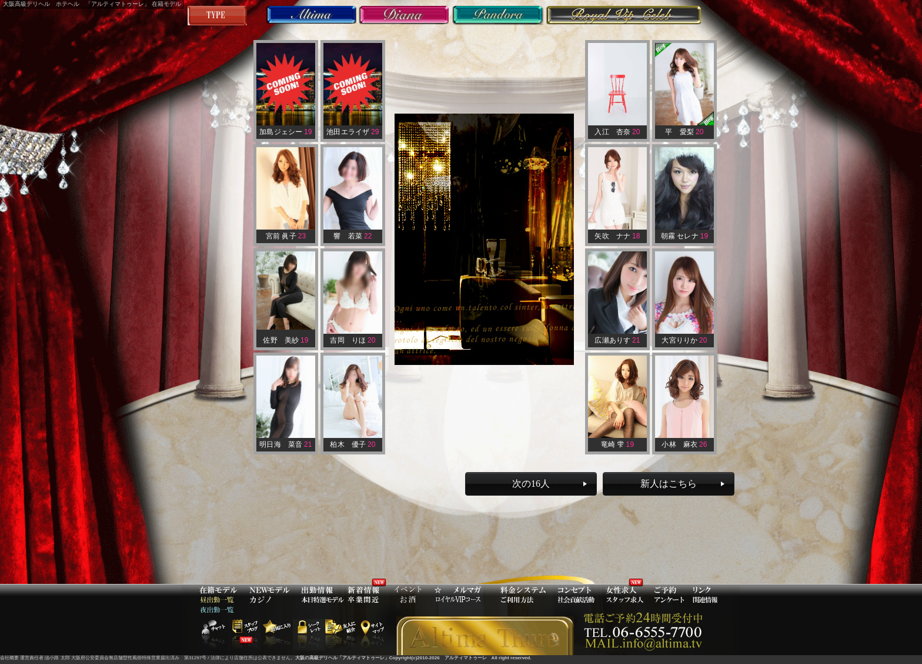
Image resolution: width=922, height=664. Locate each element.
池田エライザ (352, 132)
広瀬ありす (617, 340)
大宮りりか (684, 340)
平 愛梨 (684, 132)
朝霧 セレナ (685, 236)
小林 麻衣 (684, 444)
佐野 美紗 (285, 340)
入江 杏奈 (617, 132)
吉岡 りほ (352, 340)
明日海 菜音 (285, 444)
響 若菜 (352, 236)
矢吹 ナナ (617, 236)
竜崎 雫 (617, 444)
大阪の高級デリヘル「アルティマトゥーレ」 (342, 657)
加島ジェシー (285, 132)
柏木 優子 (352, 444)
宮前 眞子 (286, 236)
